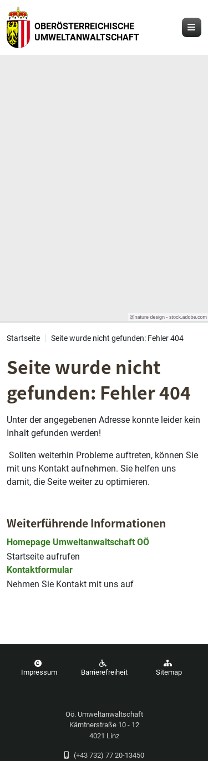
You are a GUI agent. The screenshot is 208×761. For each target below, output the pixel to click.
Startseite (23, 338)
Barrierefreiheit (103, 668)
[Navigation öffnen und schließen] (191, 27)
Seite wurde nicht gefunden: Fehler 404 (117, 338)
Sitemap (167, 668)
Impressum (38, 668)
